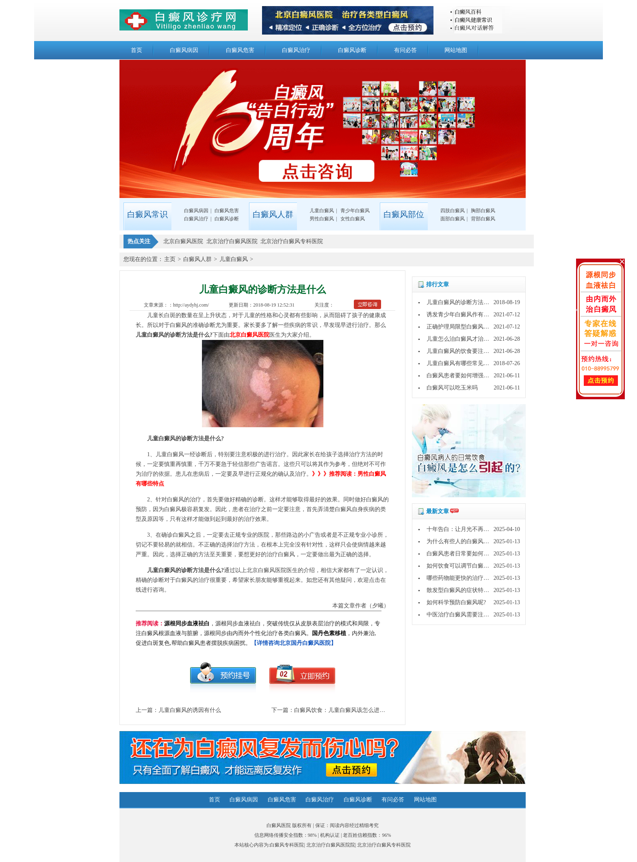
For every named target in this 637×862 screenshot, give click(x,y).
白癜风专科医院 (287, 845)
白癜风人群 (197, 259)
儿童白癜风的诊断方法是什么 (463, 302)
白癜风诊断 (352, 50)
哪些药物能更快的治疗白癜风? (465, 578)
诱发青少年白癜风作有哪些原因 (466, 314)
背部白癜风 (483, 219)
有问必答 (405, 50)
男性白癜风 (322, 219)
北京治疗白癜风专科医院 (384, 845)
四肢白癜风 (452, 210)
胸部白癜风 (483, 210)
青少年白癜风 (355, 210)
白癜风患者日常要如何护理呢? (465, 554)
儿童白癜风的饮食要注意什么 (463, 351)
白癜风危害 (240, 50)
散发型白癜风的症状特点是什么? (468, 590)
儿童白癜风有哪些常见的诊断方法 (469, 363)
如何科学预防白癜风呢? (456, 602)
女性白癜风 (352, 219)
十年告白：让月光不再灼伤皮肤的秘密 (475, 529)
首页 (136, 50)
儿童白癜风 (322, 210)
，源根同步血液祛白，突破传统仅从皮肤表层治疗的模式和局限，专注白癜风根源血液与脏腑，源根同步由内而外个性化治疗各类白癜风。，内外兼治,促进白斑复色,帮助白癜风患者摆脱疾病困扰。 (258, 633)
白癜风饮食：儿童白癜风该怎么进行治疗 (345, 710)
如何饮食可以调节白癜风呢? (462, 566)
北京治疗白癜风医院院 (330, 845)
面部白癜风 (452, 219)
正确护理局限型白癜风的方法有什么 (472, 327)
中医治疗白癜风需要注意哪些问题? (470, 615)
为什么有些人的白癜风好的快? (465, 541)
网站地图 (455, 50)
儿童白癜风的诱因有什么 (189, 710)
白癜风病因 (184, 50)
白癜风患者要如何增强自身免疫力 (469, 375)
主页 (170, 259)
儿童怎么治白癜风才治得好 (461, 339)
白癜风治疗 (296, 50)
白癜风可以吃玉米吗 (452, 388)
